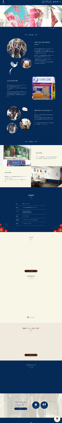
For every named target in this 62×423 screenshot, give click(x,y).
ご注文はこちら (21, 386)
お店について (15, 408)
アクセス (47, 408)
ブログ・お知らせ (40, 408)
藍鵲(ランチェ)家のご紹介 (30, 408)
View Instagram (32, 295)
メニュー (21, 408)
